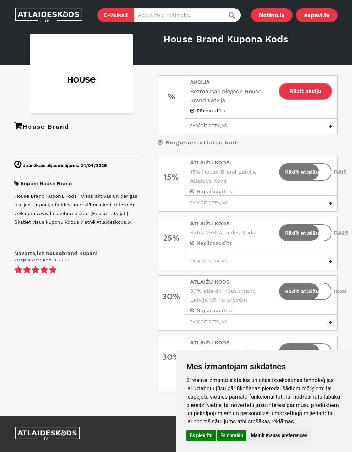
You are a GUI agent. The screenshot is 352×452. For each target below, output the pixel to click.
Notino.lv (272, 15)
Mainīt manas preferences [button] (279, 435)
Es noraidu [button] (231, 435)
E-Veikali (116, 15)
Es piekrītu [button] (201, 435)
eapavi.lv (317, 15)
